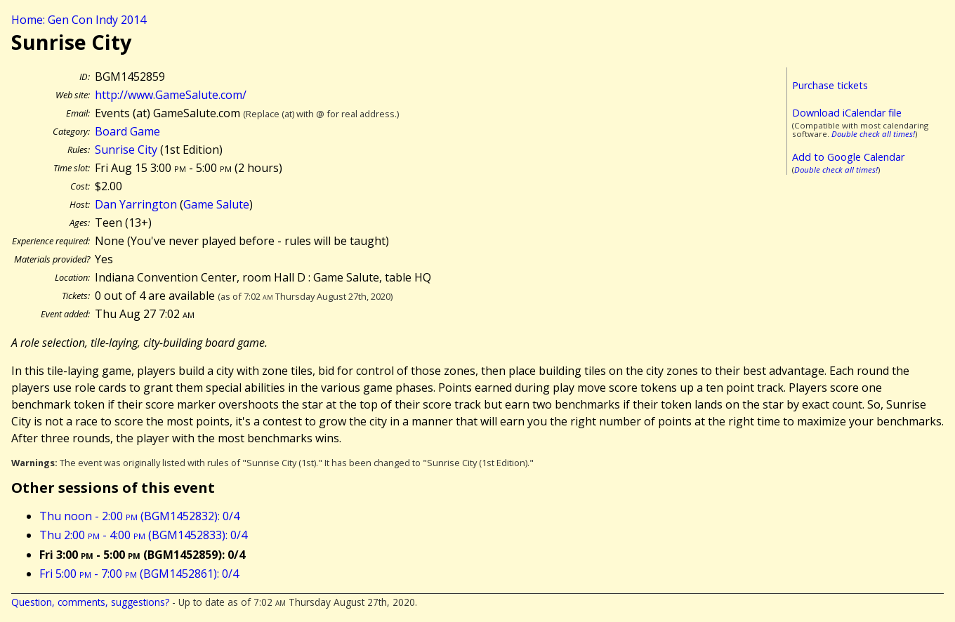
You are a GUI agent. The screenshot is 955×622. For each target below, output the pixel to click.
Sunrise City (126, 149)
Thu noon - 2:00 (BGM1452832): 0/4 (139, 516)
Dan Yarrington (136, 204)
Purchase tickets (830, 85)
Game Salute (216, 204)
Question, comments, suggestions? (90, 602)
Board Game (127, 131)
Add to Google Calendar (848, 157)
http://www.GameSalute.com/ (170, 94)
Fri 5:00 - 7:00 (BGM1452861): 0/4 (139, 573)
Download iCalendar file (847, 112)
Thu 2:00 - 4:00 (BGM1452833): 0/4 (143, 535)
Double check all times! (873, 133)
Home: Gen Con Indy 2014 (78, 19)
